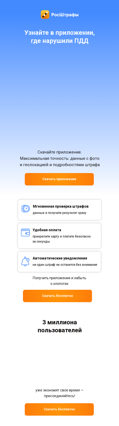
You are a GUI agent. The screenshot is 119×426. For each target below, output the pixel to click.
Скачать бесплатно (57, 296)
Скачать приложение (59, 179)
